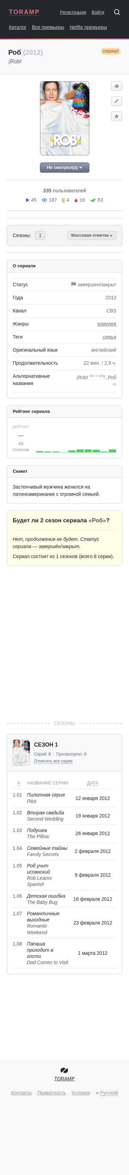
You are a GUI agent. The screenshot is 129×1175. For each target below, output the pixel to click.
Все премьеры (48, 27)
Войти (98, 12)
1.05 (17, 865)
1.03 (17, 830)
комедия (106, 324)
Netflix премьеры (88, 27)
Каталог (17, 27)
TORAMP (24, 12)
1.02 (17, 812)
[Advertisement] (64, 642)
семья (109, 337)
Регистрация (73, 12)
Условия (81, 1093)
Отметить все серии (53, 761)
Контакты (21, 1093)
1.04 (17, 848)
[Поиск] (119, 13)
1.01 (17, 795)
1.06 (17, 896)
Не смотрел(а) (64, 167)
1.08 (17, 944)
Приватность (51, 1093)
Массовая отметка (91, 235)
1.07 (17, 913)
